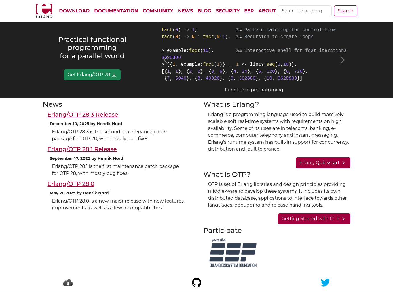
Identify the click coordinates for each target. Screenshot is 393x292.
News (185, 11)
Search (346, 11)
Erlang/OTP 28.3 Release (83, 114)
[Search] (305, 10)
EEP (249, 11)
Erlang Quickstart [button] (323, 162)
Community (158, 11)
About (267, 11)
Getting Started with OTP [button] (314, 218)
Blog (204, 11)
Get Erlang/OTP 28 (92, 75)
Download (74, 11)
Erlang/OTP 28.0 (71, 183)
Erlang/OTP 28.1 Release (82, 149)
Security (228, 11)
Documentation (116, 11)
